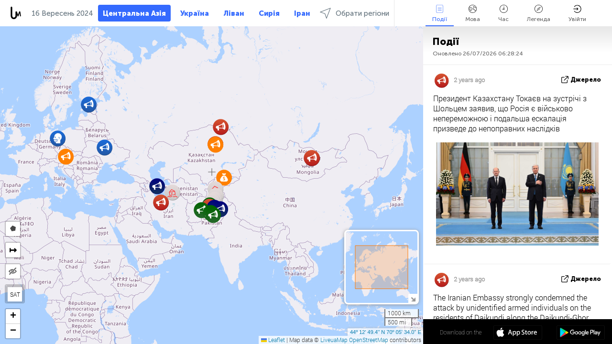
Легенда (538, 13)
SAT (15, 294)
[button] (224, 177)
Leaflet (273, 340)
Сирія (269, 13)
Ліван (233, 13)
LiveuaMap (334, 340)
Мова (472, 13)
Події (439, 13)
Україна (194, 13)
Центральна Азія (134, 13)
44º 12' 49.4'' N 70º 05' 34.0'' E (385, 332)
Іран (302, 13)
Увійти (577, 13)
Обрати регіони (354, 13)
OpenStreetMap (368, 340)
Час (503, 13)
